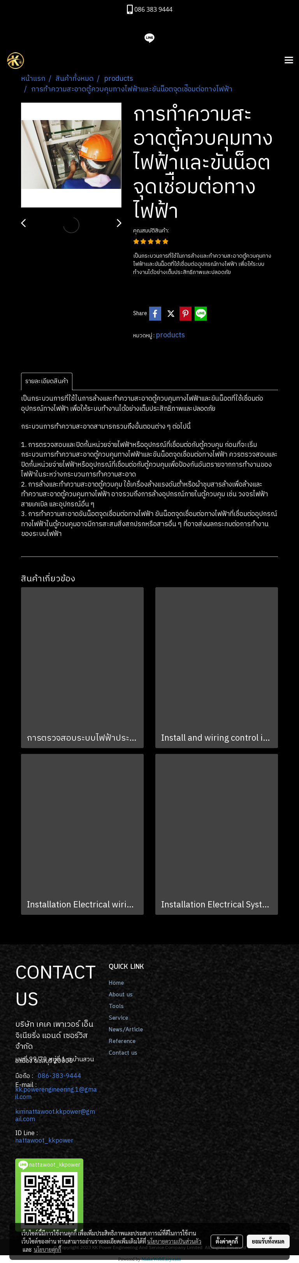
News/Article (126, 1030)
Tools (116, 1006)
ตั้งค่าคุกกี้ (227, 1241)
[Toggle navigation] (288, 60)
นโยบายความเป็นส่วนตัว (174, 1241)
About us (121, 995)
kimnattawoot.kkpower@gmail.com (55, 1116)
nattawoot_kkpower (44, 1141)
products (170, 335)
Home (116, 983)
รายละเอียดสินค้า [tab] (46, 381)
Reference (122, 1041)
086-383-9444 (59, 1076)
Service (118, 1018)
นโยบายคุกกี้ (47, 1249)
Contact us (123, 1053)
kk (18, 1090)
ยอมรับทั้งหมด (268, 1241)
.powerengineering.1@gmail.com (56, 1094)
